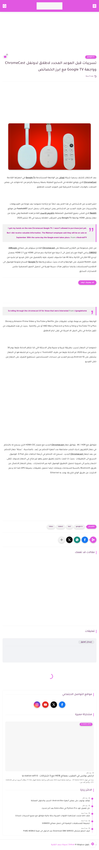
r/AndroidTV (81, 238)
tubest (60, 527)
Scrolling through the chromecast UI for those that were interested (38, 311)
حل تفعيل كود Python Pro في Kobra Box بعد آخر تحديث (66, 808)
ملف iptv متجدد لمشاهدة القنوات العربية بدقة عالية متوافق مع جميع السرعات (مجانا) (52, 816)
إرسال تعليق (86, 642)
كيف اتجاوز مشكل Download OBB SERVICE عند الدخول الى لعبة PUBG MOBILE (56, 831)
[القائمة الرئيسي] (94, 6)
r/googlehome (80, 311)
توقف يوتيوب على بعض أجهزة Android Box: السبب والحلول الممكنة (60, 801)
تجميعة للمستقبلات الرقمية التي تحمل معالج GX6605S (66, 824)
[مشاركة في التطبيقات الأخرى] (61, 540)
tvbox (51, 527)
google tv (90, 57)
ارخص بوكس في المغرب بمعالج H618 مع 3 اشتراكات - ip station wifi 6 (58, 776)
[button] (85, 540)
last (69, 527)
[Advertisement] (49, 35)
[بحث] (4, 6)
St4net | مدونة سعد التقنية (63, 845)
